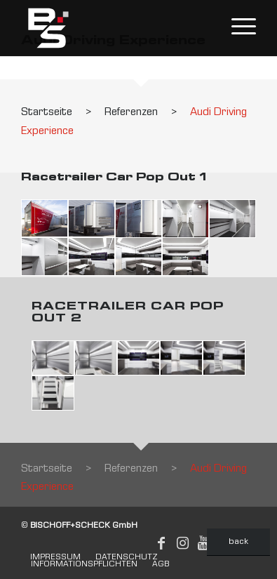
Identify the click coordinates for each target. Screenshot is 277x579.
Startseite (46, 113)
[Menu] (236, 28)
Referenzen (131, 113)
